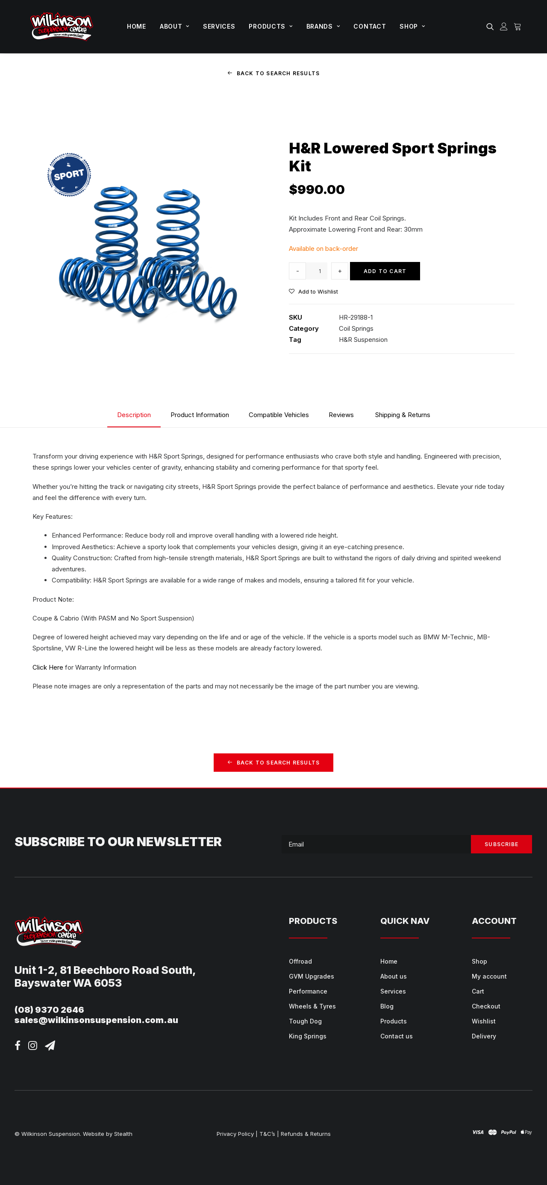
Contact (369, 26)
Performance (308, 991)
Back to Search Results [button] (273, 73)
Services (219, 26)
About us (393, 976)
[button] (491, 26)
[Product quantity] (316, 270)
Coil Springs (356, 328)
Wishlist (484, 1021)
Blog (387, 1006)
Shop (412, 26)
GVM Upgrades (311, 976)
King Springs (307, 1036)
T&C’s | (269, 1133)
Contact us (396, 1036)
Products (270, 26)
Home (136, 26)
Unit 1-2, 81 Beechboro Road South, (105, 970)
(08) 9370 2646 (49, 1010)
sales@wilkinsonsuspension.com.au (96, 1020)
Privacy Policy (235, 1133)
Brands (323, 26)
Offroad (300, 961)
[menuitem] (136, 26)
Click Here (47, 667)
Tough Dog (305, 1021)
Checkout (486, 1006)
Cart (478, 991)
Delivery (484, 1036)
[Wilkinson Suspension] (62, 26)
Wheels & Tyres (312, 1006)
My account (489, 976)
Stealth (123, 1133)
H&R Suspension (363, 339)
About (174, 26)
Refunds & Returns (306, 1133)
